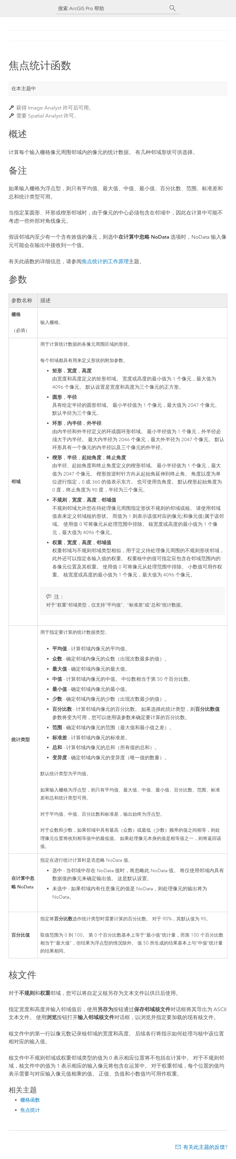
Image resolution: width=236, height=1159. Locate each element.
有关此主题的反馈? (205, 1147)
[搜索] (173, 8)
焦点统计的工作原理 (105, 261)
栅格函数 (30, 1100)
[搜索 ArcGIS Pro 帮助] (112, 8)
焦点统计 (30, 1110)
